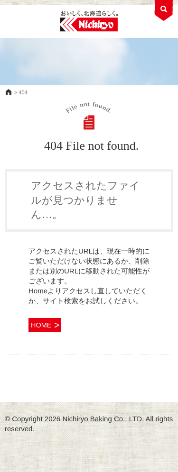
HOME (8, 92)
